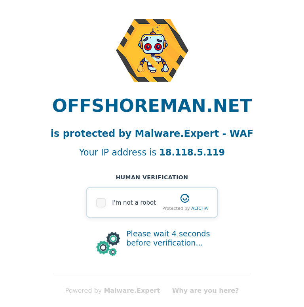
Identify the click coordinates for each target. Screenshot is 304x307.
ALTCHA (199, 208)
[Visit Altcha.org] (184, 198)
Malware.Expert (132, 290)
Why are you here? (205, 290)
